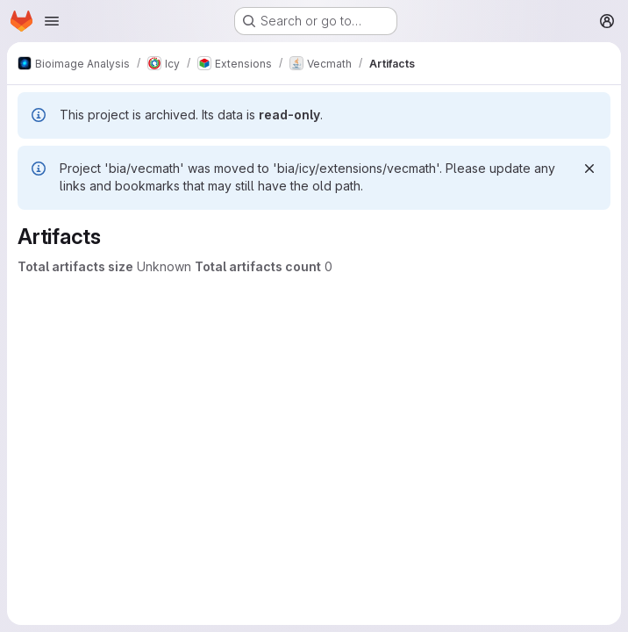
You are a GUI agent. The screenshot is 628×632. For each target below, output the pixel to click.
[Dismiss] (589, 168)
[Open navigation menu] (52, 21)
